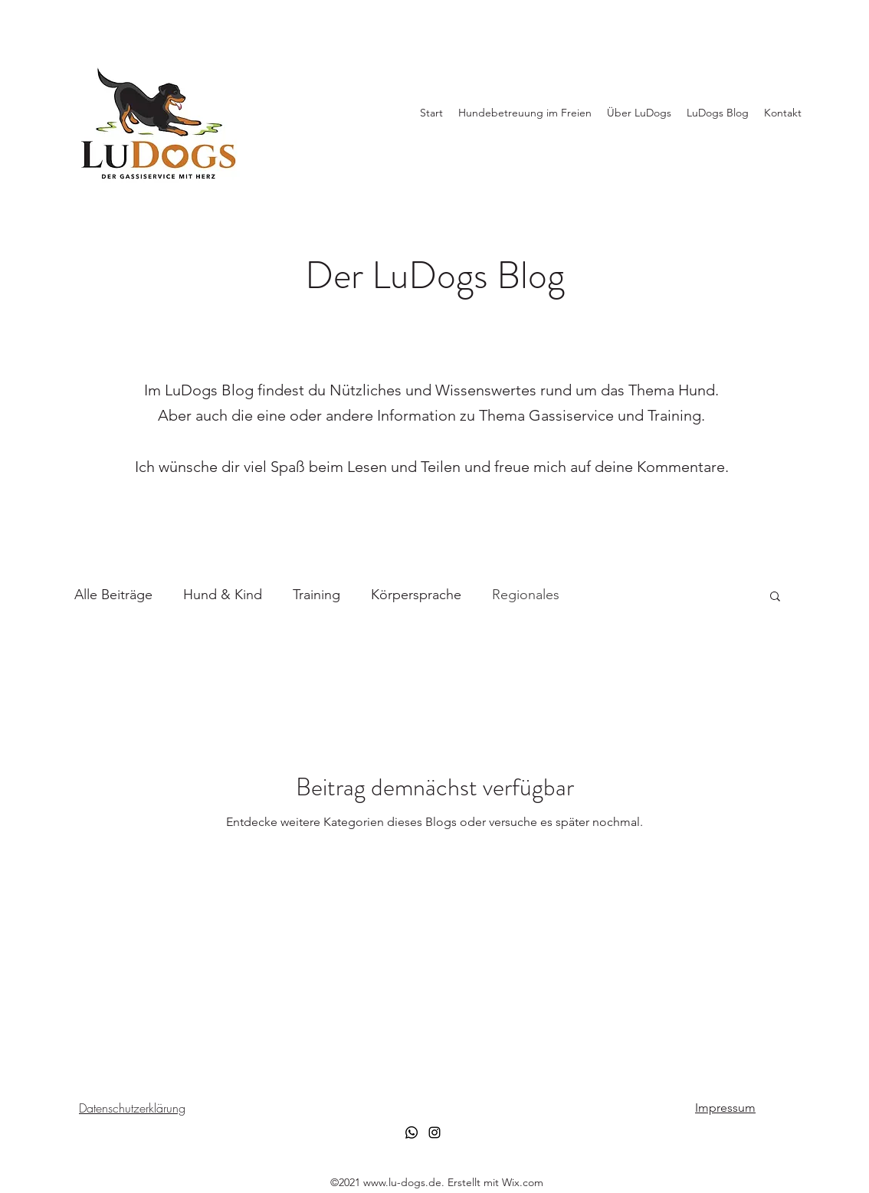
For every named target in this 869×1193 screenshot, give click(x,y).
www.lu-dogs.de (402, 1182)
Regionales (525, 594)
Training (316, 594)
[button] (775, 597)
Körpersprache (416, 594)
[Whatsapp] (411, 1132)
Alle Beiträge (113, 594)
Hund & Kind (222, 594)
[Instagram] (434, 1132)
